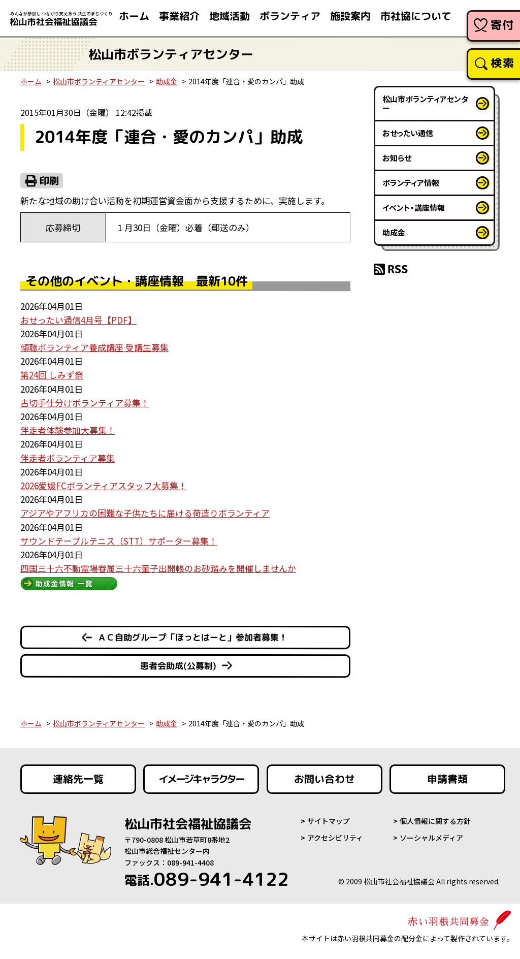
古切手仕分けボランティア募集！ (84, 402)
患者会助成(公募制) (178, 666)
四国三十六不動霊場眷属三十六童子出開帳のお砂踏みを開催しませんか (158, 568)
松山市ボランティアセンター (99, 81)
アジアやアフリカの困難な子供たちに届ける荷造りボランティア (145, 512)
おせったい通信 (407, 132)
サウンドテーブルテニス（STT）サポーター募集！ (118, 540)
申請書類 (447, 779)
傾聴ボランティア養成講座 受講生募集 (94, 347)
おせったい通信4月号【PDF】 (78, 319)
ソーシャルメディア (431, 838)
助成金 (166, 81)
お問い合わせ (324, 779)
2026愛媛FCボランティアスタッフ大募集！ (103, 485)
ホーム (31, 81)
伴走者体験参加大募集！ (67, 430)
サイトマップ (328, 821)
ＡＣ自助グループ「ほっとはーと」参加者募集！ (192, 637)
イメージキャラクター (201, 779)
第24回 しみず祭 (51, 374)
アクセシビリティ (335, 838)
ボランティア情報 (410, 182)
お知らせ (396, 157)
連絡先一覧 (78, 779)
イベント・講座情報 (413, 207)
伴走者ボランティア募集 (67, 458)
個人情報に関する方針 (435, 821)
